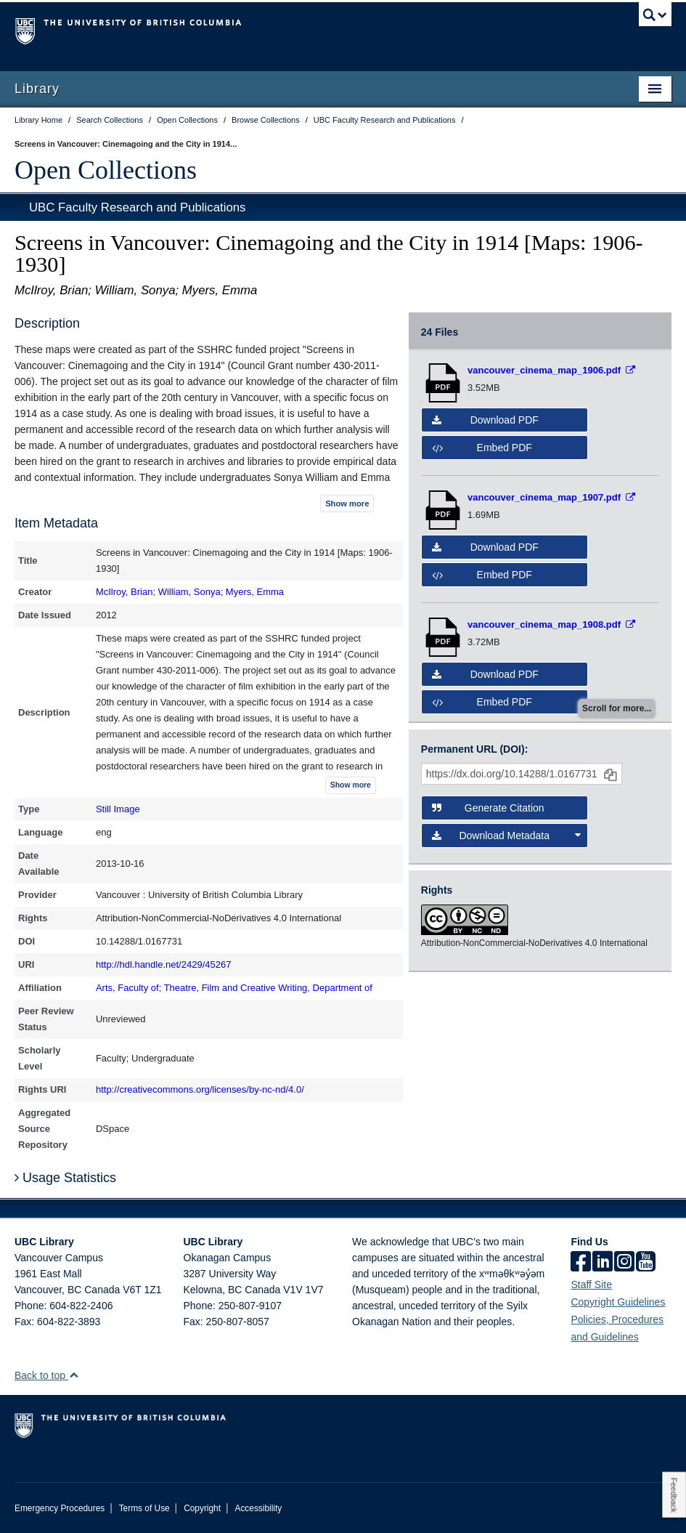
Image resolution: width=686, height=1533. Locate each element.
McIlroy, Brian (124, 591)
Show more (347, 503)
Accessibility (258, 1508)
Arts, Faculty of (127, 987)
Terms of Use (144, 1508)
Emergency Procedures (60, 1508)
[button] (73, 1375)
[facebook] (581, 1263)
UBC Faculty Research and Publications (137, 207)
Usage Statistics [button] (65, 1177)
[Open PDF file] (551, 370)
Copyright (202, 1508)
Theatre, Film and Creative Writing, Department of (268, 987)
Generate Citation (488, 808)
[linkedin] (602, 1263)
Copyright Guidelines (618, 1302)
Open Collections (106, 170)
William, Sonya (189, 591)
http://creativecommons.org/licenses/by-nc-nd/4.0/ (200, 1089)
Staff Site (591, 1284)
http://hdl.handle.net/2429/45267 (164, 964)
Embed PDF (482, 447)
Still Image (118, 809)
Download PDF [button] (485, 420)
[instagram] (624, 1263)
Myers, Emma (255, 591)
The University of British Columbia (294, 29)
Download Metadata (506, 835)
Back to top (47, 1375)
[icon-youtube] (646, 1263)
